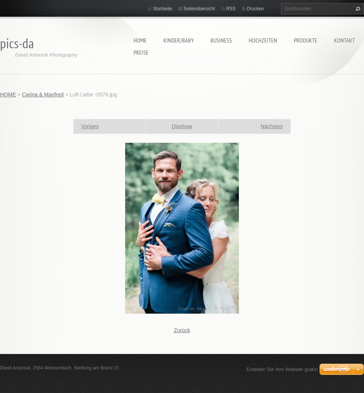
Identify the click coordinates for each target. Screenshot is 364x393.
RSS (231, 8)
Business (221, 40)
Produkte (305, 40)
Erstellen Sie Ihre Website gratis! (282, 369)
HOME (140, 40)
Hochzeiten (263, 40)
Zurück (182, 330)
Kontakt (344, 40)
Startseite (162, 8)
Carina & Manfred (43, 95)
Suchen (356, 8)
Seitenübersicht (199, 8)
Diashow (182, 126)
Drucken (255, 8)
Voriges (90, 126)
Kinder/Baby (178, 40)
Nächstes (272, 126)
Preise (141, 52)
